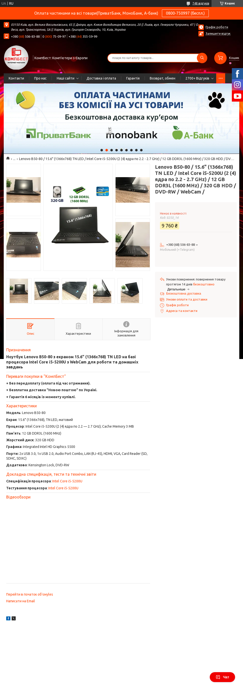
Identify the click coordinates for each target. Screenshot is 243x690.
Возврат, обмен (162, 78)
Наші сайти (65, 78)
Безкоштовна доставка (183, 293)
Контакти (16, 78)
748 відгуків (200, 3)
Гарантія (133, 78)
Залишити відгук (218, 33)
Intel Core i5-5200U (67, 481)
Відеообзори (18, 497)
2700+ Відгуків (197, 78)
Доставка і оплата (101, 78)
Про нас (40, 78)
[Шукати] (202, 58)
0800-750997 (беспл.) (185, 13)
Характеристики (21, 406)
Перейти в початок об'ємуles (29, 594)
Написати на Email (20, 601)
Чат (222, 677)
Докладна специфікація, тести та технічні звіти (51, 474)
